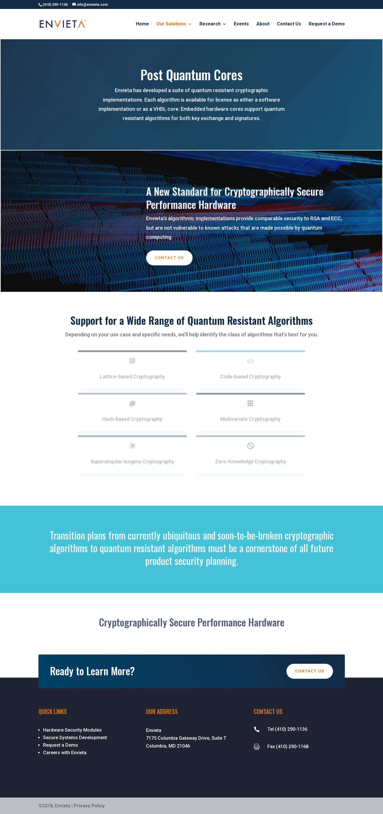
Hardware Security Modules (72, 730)
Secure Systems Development (75, 737)
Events (241, 24)
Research (210, 24)
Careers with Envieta (64, 752)
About (262, 24)
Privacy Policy (89, 806)
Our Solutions (171, 24)
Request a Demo (327, 24)
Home (142, 24)
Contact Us (289, 24)
